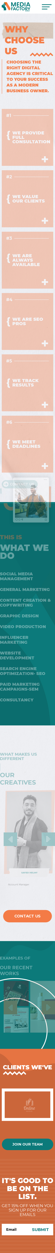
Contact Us (27, 916)
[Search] (15, 1229)
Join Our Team (27, 1144)
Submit (40, 1229)
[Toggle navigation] (47, 7)
